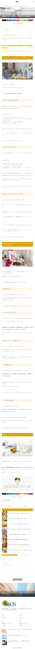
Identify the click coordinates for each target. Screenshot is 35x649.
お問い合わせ (3, 625)
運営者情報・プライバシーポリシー (6, 623)
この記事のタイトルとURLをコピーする (17, 23)
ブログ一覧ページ (4, 617)
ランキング (3, 619)
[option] (9, 590)
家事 (2, 621)
